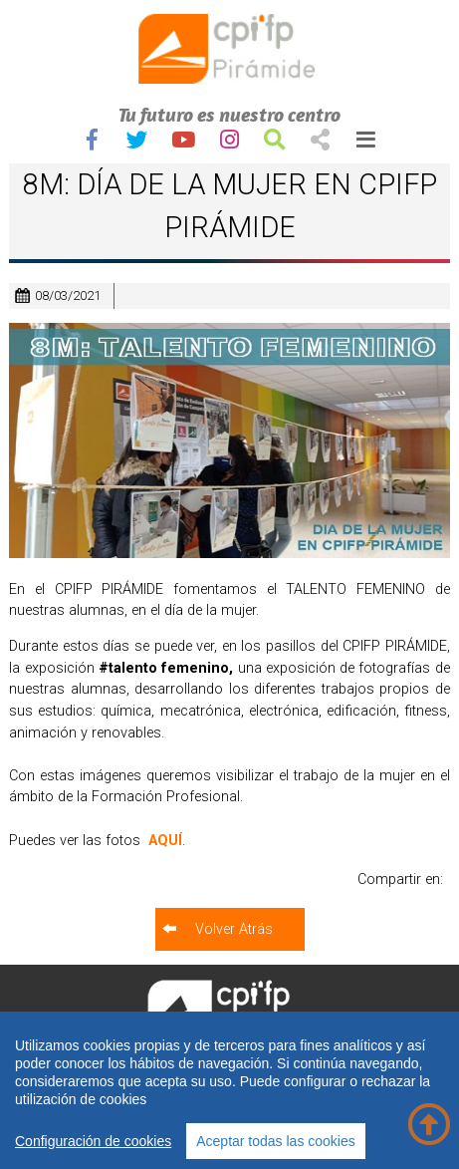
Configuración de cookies (93, 1141)
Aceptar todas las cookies (275, 1141)
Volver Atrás (234, 929)
